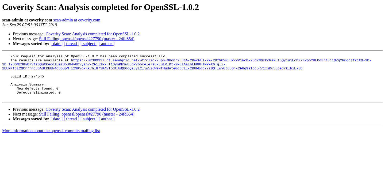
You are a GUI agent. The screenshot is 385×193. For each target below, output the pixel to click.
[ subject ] (89, 43)
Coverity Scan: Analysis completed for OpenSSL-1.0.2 (93, 34)
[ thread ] (71, 43)
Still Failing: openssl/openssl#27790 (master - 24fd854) (86, 38)
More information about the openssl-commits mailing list (51, 139)
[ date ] (57, 43)
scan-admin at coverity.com (76, 20)
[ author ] (107, 43)
